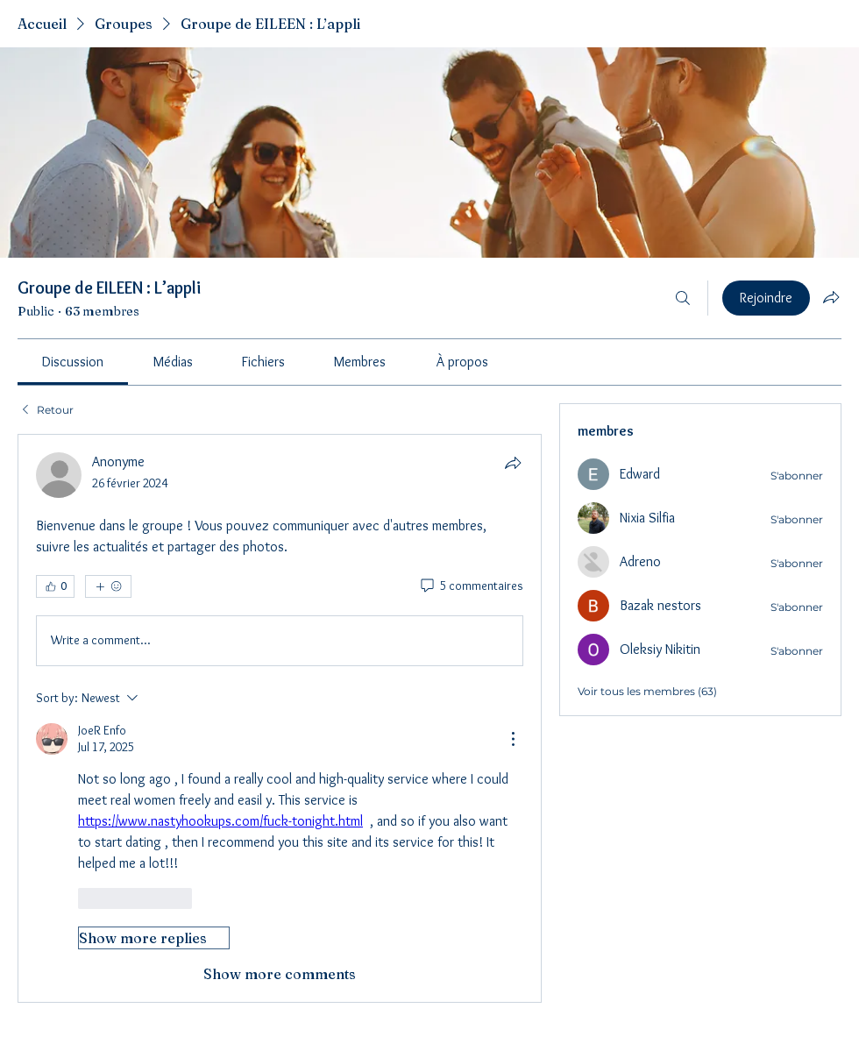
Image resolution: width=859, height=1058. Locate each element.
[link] (72, 361)
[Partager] (512, 462)
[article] (280, 718)
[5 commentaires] (470, 586)
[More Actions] (512, 738)
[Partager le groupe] (830, 297)
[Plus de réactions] (108, 586)
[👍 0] (55, 586)
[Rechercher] (682, 298)
